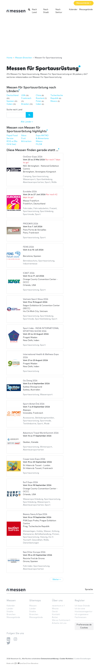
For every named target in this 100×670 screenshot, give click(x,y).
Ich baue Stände (82, 606)
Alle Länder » (27, 122)
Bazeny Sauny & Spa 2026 (35, 514)
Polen (38, 101)
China (38, 95)
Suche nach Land (14, 110)
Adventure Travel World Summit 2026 (41, 433)
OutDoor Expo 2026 (32, 157)
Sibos (23, 136)
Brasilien (25, 104)
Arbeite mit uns (59, 623)
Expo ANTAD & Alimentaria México (42, 138)
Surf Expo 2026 (30, 482)
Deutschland (12, 95)
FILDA (39, 144)
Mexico (53, 101)
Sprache (89, 589)
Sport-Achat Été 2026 (33, 404)
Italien (9, 104)
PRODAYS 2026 (30, 224)
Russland (40, 98)
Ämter (55, 617)
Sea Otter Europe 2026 (34, 552)
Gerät (55, 612)
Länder (10, 609)
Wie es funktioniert (61, 620)
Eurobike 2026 (30, 192)
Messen (11, 600)
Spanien (10, 101)
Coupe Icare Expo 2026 (34, 459)
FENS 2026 (28, 247)
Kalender (73, 9)
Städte (10, 612)
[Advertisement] (50, 36)
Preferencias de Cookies (84, 626)
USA (23, 95)
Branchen (11, 614)
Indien (38, 104)
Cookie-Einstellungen (82, 659)
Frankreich (26, 98)
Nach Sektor (58, 11)
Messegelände (86, 9)
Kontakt (56, 614)
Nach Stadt (46, 11)
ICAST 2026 (28, 273)
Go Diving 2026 (30, 381)
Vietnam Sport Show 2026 (35, 299)
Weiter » (56, 579)
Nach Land (34, 11)
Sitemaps (35, 600)
